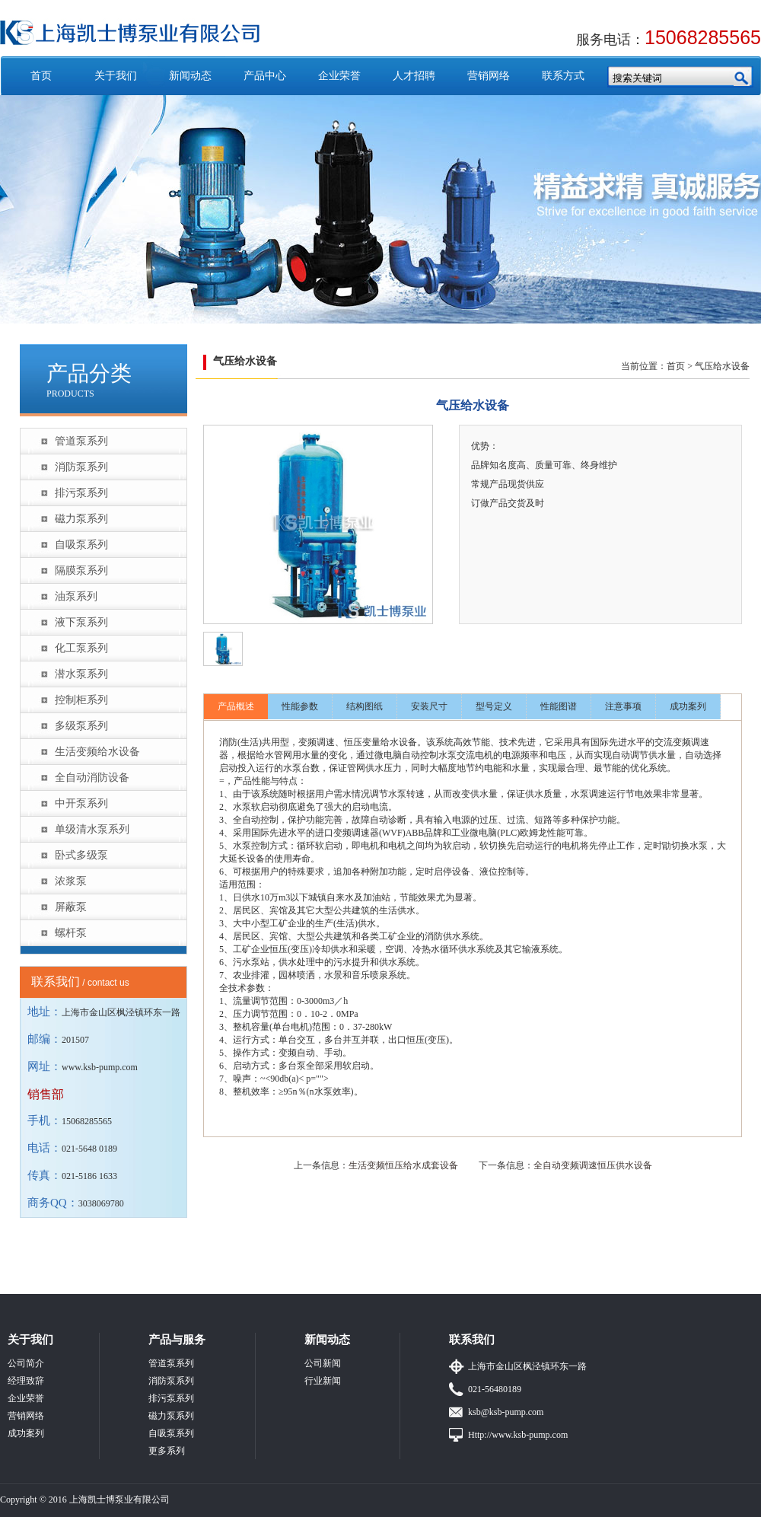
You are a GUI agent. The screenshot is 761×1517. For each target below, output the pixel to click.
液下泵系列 (81, 622)
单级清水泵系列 (92, 829)
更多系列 (166, 1450)
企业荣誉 (339, 75)
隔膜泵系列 (81, 570)
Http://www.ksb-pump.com (518, 1434)
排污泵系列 (81, 493)
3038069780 (101, 1203)
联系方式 (563, 75)
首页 (41, 75)
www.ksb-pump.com (100, 1067)
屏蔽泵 (71, 907)
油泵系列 (76, 596)
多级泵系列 (81, 725)
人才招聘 (414, 75)
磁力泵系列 (81, 518)
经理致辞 (26, 1380)
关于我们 (115, 75)
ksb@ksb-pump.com (505, 1412)
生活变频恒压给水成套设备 (403, 1165)
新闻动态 (190, 75)
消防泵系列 (81, 467)
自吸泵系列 (81, 544)
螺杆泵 (71, 933)
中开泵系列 (81, 803)
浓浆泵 (71, 881)
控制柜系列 (81, 700)
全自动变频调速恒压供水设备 (592, 1165)
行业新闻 (322, 1380)
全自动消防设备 (92, 777)
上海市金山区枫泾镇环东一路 (527, 1366)
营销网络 (488, 75)
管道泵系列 (81, 441)
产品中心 (265, 75)
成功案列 (688, 706)
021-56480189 (494, 1389)
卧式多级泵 (81, 855)
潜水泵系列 (81, 674)
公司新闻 (322, 1363)
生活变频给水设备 (97, 751)
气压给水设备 (722, 366)
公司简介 (26, 1363)
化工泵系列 (81, 648)
